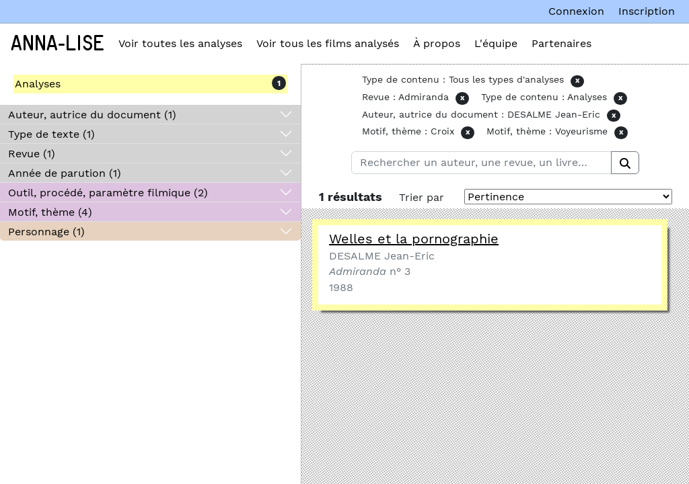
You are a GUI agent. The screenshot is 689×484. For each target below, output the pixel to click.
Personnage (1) (46, 231)
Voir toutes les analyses (180, 43)
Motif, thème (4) (50, 212)
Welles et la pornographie (414, 239)
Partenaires (561, 43)
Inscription (646, 11)
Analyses (38, 83)
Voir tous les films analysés (327, 43)
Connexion (576, 11)
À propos (436, 43)
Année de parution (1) (64, 173)
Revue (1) (31, 153)
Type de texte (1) (51, 134)
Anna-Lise (57, 43)
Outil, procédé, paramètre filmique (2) (108, 192)
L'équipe (495, 43)
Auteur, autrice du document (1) (92, 114)
